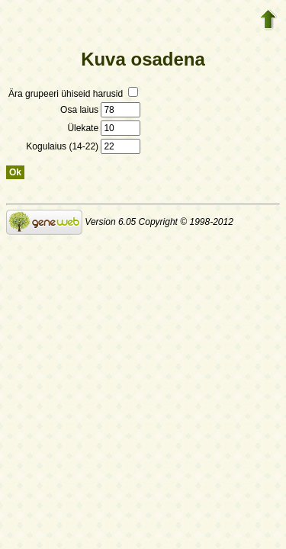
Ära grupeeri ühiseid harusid (73, 93)
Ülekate (103, 128)
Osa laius (100, 109)
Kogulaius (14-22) (83, 146)
